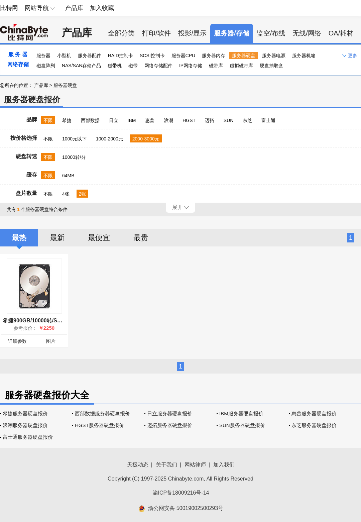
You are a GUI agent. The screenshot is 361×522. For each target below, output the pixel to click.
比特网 (9, 8)
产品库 (74, 8)
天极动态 (137, 464)
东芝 (247, 120)
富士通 (268, 120)
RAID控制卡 (120, 55)
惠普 (149, 120)
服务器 (43, 55)
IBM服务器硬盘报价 (241, 413)
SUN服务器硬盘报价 (242, 425)
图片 (50, 341)
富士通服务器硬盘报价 (28, 437)
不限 (48, 120)
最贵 (140, 237)
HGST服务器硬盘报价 (99, 425)
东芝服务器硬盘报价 (314, 425)
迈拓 (209, 120)
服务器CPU (183, 55)
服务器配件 (89, 55)
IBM (132, 120)
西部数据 (90, 120)
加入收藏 (102, 8)
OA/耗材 (341, 33)
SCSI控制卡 (152, 55)
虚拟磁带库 (241, 65)
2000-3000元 (145, 138)
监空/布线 (271, 33)
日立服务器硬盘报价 (169, 413)
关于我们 (166, 464)
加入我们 (224, 464)
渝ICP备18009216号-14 (181, 493)
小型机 (64, 55)
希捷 (67, 120)
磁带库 (216, 65)
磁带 (133, 65)
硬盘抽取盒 (271, 65)
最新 (57, 237)
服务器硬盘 (243, 55)
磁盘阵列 (45, 65)
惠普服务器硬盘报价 (314, 413)
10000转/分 (74, 157)
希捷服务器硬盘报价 (25, 413)
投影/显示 (192, 33)
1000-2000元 (109, 138)
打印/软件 (156, 33)
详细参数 (17, 341)
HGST (189, 120)
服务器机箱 (304, 55)
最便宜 (99, 237)
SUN (229, 120)
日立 (113, 120)
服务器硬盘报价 (32, 99)
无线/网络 (306, 33)
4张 (66, 194)
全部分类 (121, 33)
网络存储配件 (158, 65)
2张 (82, 194)
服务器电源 (273, 55)
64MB (68, 175)
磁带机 (115, 65)
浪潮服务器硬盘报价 (25, 425)
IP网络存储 (190, 65)
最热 (19, 237)
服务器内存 (213, 55)
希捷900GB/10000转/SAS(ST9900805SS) (53, 320)
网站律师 (195, 464)
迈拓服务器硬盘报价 (169, 425)
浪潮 (168, 120)
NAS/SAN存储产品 (81, 65)
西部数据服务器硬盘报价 (102, 413)
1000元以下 (74, 138)
